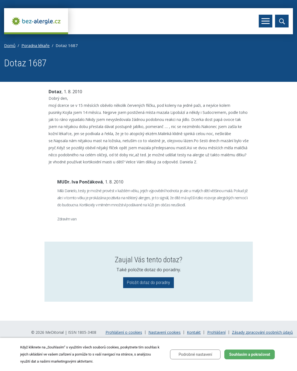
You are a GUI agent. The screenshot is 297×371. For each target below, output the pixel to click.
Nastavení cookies (164, 332)
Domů (9, 45)
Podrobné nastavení (195, 354)
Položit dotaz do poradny (148, 282)
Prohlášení (216, 332)
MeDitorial (54, 332)
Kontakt (194, 332)
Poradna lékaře (35, 45)
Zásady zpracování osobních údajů (262, 332)
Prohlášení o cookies (124, 332)
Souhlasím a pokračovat (249, 354)
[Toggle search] (282, 21)
